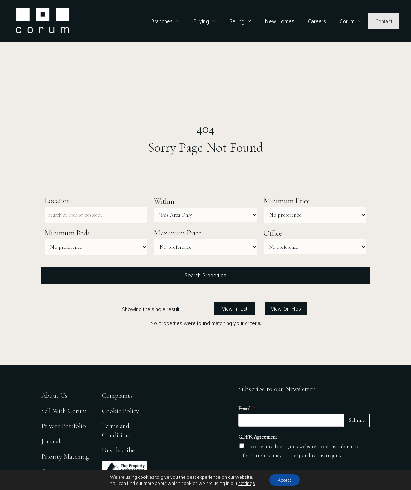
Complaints (118, 395)
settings (244, 482)
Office (273, 233)
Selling (249, 21)
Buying (216, 21)
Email (246, 409)
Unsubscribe (120, 450)
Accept (284, 479)
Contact (385, 21)
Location (58, 200)
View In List (235, 309)
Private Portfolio (63, 425)
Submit (356, 421)
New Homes (289, 21)
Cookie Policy (122, 410)
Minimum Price (287, 201)
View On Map (286, 309)
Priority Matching (65, 456)
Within (164, 201)
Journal (50, 441)
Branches (180, 21)
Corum (351, 21)
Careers (324, 21)
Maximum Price (177, 233)
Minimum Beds (67, 233)
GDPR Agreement (259, 437)
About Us (54, 395)
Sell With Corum (64, 410)
